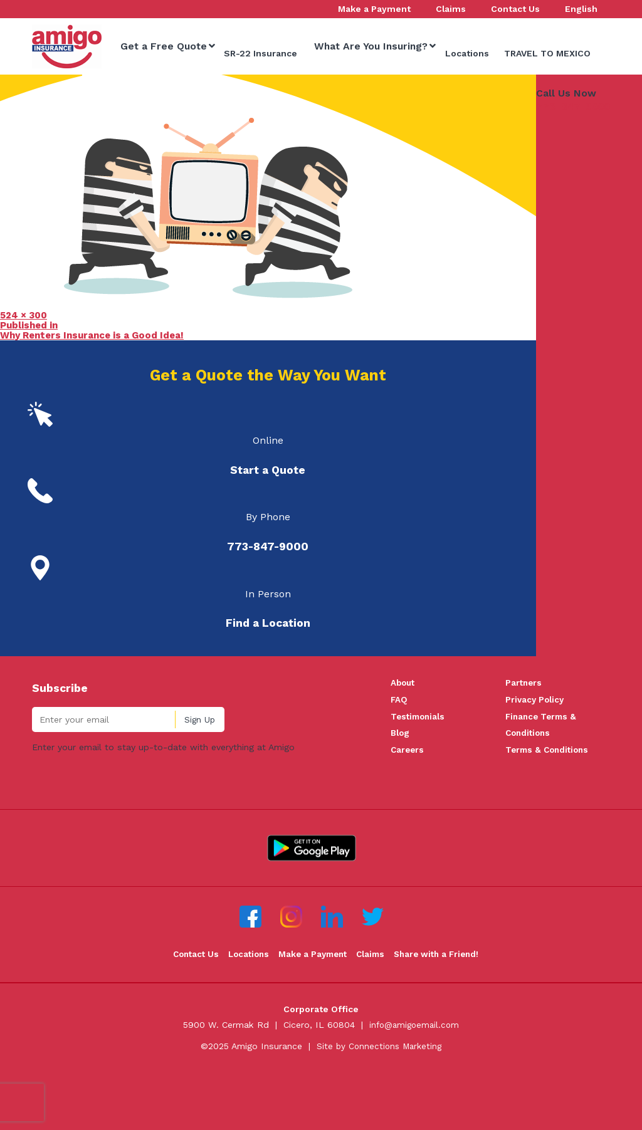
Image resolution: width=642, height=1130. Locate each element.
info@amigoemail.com (414, 1084)
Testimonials (419, 773)
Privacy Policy (535, 755)
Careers (408, 808)
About (404, 738)
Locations (244, 1014)
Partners (524, 738)
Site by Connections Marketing (379, 1106)
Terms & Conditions (549, 808)
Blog (400, 791)
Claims (373, 1014)
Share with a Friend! (442, 1014)
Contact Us (188, 1014)
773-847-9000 (573, 160)
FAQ (399, 755)
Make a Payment (312, 1014)
